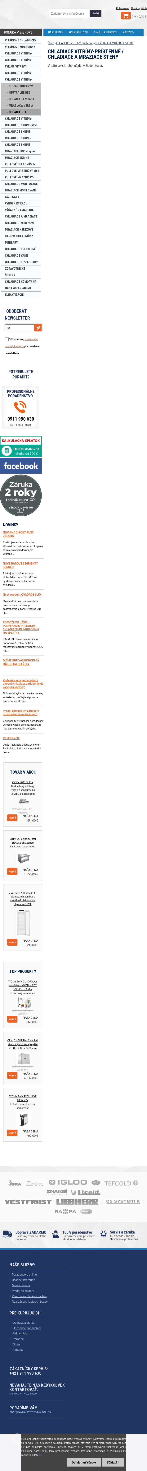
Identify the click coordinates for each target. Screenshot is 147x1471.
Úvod (51, 43)
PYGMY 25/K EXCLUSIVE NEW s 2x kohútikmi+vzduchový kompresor (22, 1102)
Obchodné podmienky (27, 1328)
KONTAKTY (128, 32)
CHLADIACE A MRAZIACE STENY (114, 43)
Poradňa (18, 1339)
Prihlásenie (122, 8)
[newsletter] (37, 327)
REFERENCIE (110, 32)
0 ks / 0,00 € (139, 16)
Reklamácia (20, 1333)
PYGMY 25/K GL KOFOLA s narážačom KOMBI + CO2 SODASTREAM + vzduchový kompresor (23, 987)
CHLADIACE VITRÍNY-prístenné (74, 43)
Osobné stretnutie (23, 1279)
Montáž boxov (21, 1285)
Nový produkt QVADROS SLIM (22, 594)
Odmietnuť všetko (84, 1462)
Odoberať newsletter (17, 314)
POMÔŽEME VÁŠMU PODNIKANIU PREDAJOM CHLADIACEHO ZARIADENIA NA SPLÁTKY (21, 628)
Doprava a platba (24, 1322)
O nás (16, 1344)
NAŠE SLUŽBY (55, 32)
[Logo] (30, 13)
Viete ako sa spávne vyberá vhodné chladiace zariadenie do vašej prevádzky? (23, 683)
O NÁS (96, 32)
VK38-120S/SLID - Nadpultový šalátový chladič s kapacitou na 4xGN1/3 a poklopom (23, 788)
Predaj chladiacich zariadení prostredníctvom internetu (21, 712)
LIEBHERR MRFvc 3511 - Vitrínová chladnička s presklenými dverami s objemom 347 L (23, 898)
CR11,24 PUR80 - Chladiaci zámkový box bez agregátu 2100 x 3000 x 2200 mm (22, 1044)
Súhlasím (113, 1462)
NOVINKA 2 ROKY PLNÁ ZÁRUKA (18, 534)
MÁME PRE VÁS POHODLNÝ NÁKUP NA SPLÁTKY (21, 661)
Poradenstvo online (24, 1274)
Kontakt (18, 1349)
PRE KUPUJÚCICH (78, 32)
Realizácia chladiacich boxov (30, 1301)
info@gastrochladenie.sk (30, 1412)
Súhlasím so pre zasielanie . (22, 346)
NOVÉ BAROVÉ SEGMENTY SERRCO (20, 565)
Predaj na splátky (23, 1290)
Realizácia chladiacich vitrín (29, 1296)
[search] (97, 13)
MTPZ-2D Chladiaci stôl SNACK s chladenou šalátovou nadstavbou (23, 842)
